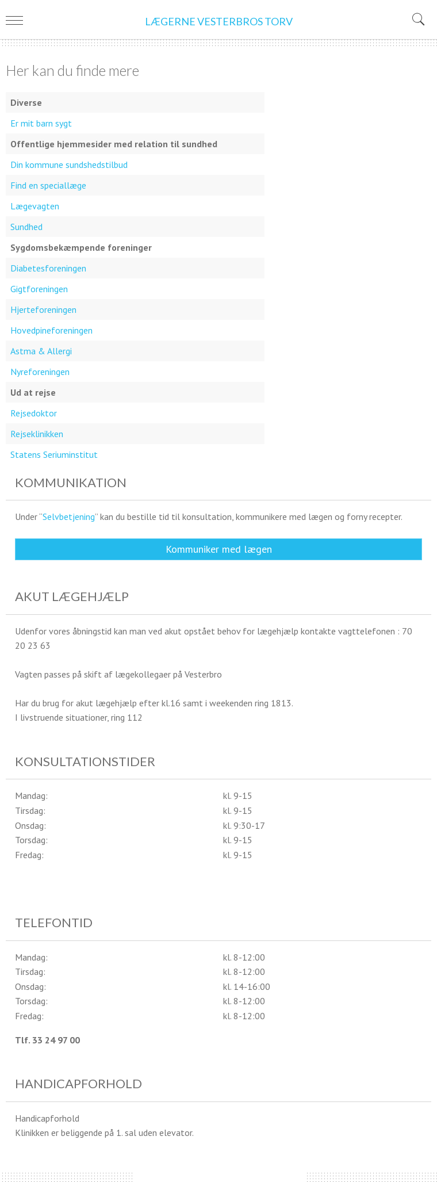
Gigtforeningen (39, 288)
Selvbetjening (69, 516)
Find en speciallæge (48, 185)
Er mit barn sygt (41, 123)
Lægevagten (34, 206)
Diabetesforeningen (48, 268)
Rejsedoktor (33, 413)
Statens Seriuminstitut (54, 454)
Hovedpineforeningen (51, 330)
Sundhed (26, 226)
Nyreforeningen (40, 371)
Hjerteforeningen (43, 309)
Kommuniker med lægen (219, 549)
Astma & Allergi (41, 351)
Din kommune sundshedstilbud (69, 164)
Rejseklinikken (36, 433)
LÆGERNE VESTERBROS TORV (219, 21)
